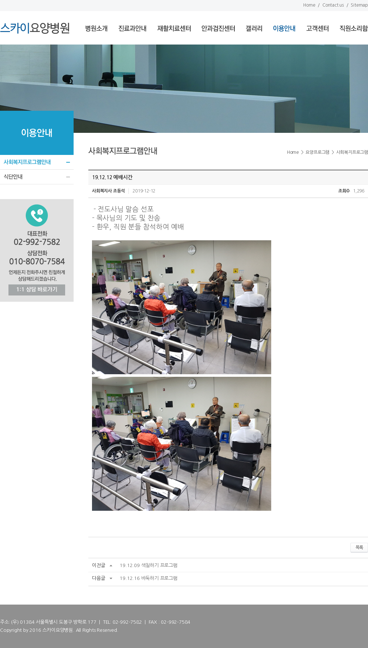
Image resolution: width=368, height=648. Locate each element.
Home (309, 5)
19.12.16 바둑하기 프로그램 (148, 578)
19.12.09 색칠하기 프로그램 (148, 565)
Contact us (333, 5)
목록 (359, 547)
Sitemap (359, 5)
